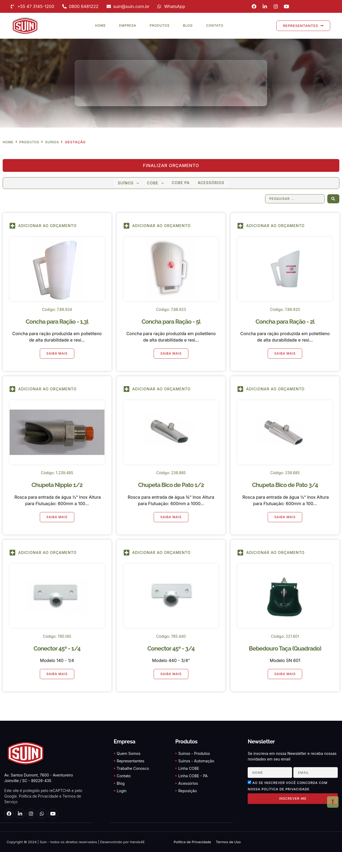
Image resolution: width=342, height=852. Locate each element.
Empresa (127, 25)
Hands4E (137, 842)
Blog (188, 25)
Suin (43, 842)
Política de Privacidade (38, 796)
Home (100, 25)
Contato (214, 25)
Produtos (160, 25)
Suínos (52, 142)
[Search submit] (333, 198)
